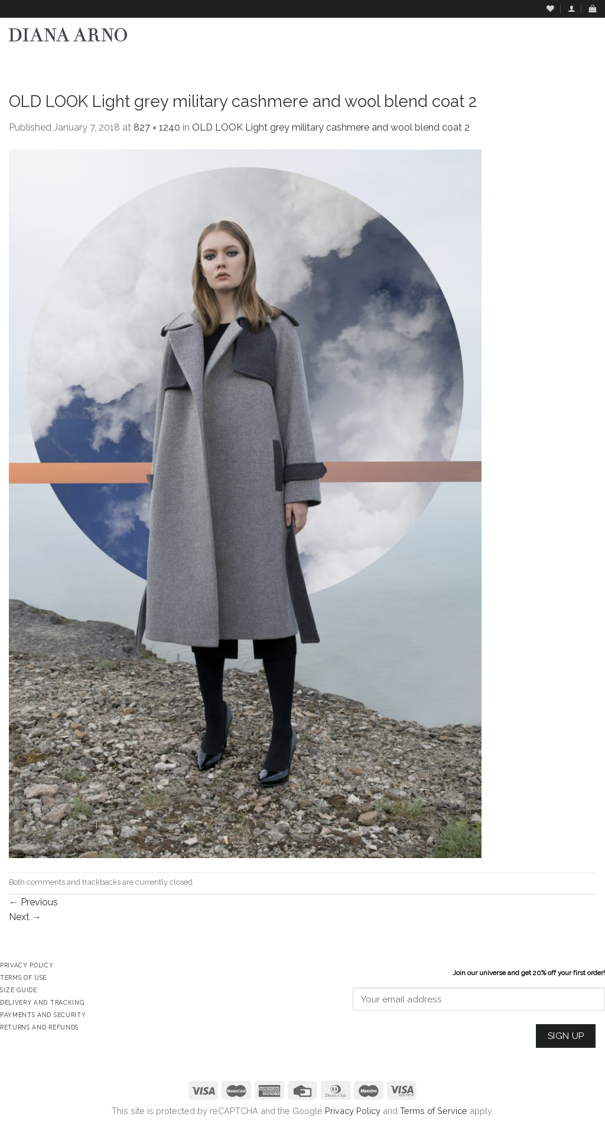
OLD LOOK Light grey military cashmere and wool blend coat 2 (331, 127)
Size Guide (18, 989)
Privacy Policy (352, 1111)
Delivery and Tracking (42, 1002)
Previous (33, 902)
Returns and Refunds (39, 1027)
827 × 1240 (157, 127)
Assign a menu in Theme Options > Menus (476, 62)
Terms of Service (433, 1111)
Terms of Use (23, 977)
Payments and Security (43, 1014)
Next (25, 917)
